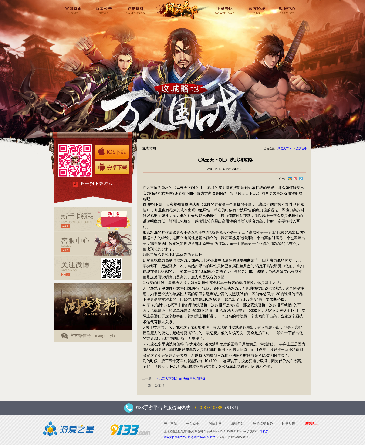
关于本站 (170, 423)
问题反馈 (288, 423)
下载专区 (225, 11)
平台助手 (192, 423)
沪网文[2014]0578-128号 (178, 437)
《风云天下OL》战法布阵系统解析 (180, 378)
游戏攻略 (301, 148)
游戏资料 (135, 11)
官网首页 (73, 11)
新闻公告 (103, 11)
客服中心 (287, 11)
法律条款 (237, 423)
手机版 (264, 431)
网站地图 (215, 423)
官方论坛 (257, 11)
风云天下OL (284, 148)
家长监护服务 (263, 423)
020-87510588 (208, 407)
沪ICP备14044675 (204, 437)
